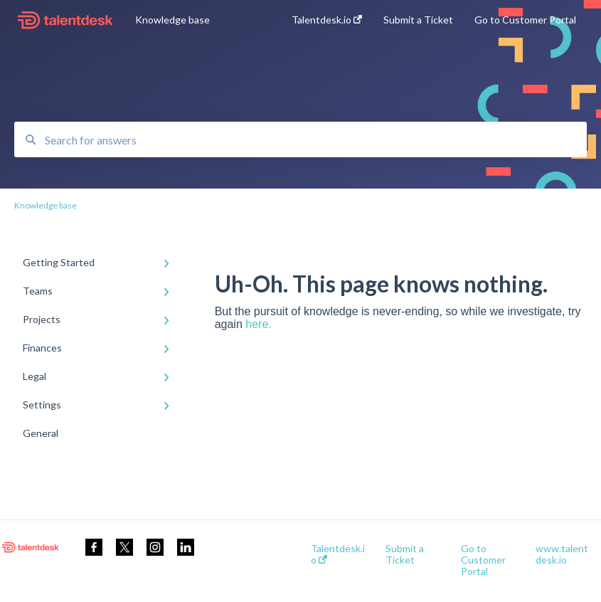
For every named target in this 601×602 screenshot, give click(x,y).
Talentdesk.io (338, 554)
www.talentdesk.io (562, 554)
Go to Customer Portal (483, 560)
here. (258, 324)
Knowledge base (172, 20)
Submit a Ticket (404, 554)
